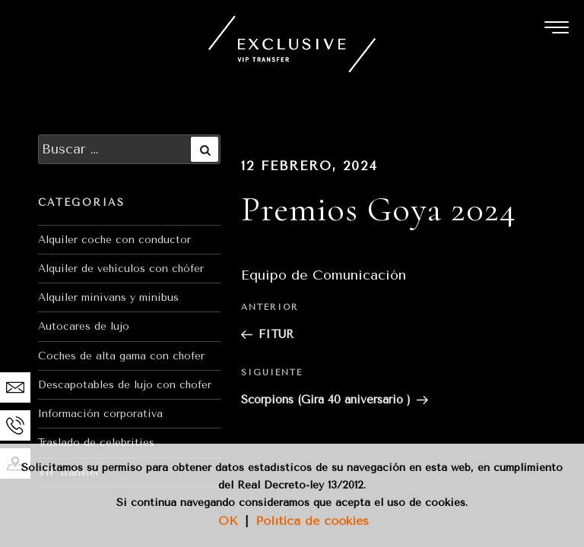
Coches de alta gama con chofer (121, 355)
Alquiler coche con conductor (114, 239)
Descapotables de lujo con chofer (124, 384)
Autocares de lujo (83, 326)
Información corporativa (100, 413)
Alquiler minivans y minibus (108, 297)
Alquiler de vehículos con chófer (121, 268)
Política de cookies (312, 521)
